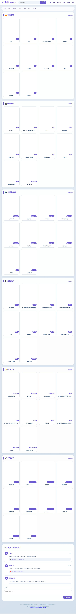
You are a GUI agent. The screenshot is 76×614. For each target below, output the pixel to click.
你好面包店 (29, 272)
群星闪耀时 (64, 130)
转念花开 (29, 95)
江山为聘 (29, 68)
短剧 (64, 2)
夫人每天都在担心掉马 (47, 307)
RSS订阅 (36, 608)
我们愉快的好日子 (47, 246)
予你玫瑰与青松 (46, 334)
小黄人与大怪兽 (11, 184)
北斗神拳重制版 (11, 396)
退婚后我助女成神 (65, 334)
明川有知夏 (11, 68)
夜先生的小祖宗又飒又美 (64, 307)
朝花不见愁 (46, 68)
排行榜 (34, 8)
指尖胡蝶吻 (11, 307)
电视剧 (59, 2)
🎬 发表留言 (67, 597)
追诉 (29, 41)
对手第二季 (29, 184)
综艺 (73, 2)
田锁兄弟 (47, 219)
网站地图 (32, 608)
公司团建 (11, 272)
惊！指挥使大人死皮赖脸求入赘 (29, 307)
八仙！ (46, 130)
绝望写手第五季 (64, 219)
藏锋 (65, 68)
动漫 (68, 2)
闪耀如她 (11, 95)
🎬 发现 (43, 2)
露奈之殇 (29, 246)
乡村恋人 (11, 246)
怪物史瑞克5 (47, 157)
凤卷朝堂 (29, 334)
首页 (49, 2)
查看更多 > (70, 15)
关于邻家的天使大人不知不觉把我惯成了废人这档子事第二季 (17, 423)
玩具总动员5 (11, 157)
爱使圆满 (29, 219)
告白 (11, 41)
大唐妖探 (65, 157)
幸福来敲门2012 (29, 450)
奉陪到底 (65, 41)
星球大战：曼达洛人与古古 (29, 130)
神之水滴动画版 (29, 423)
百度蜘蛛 (40, 608)
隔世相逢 (65, 246)
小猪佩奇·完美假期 (29, 157)
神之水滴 (11, 450)
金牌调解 (47, 484)
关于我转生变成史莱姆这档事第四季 (65, 423)
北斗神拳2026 (47, 396)
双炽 (11, 334)
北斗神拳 (29, 396)
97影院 (9, 2)
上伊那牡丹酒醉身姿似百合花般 (64, 396)
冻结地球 (47, 423)
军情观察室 (64, 484)
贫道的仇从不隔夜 (11, 361)
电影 (54, 2)
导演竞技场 (29, 361)
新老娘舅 (11, 538)
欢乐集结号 (64, 511)
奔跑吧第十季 (29, 511)
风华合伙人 (46, 511)
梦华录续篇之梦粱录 (47, 41)
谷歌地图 (44, 608)
